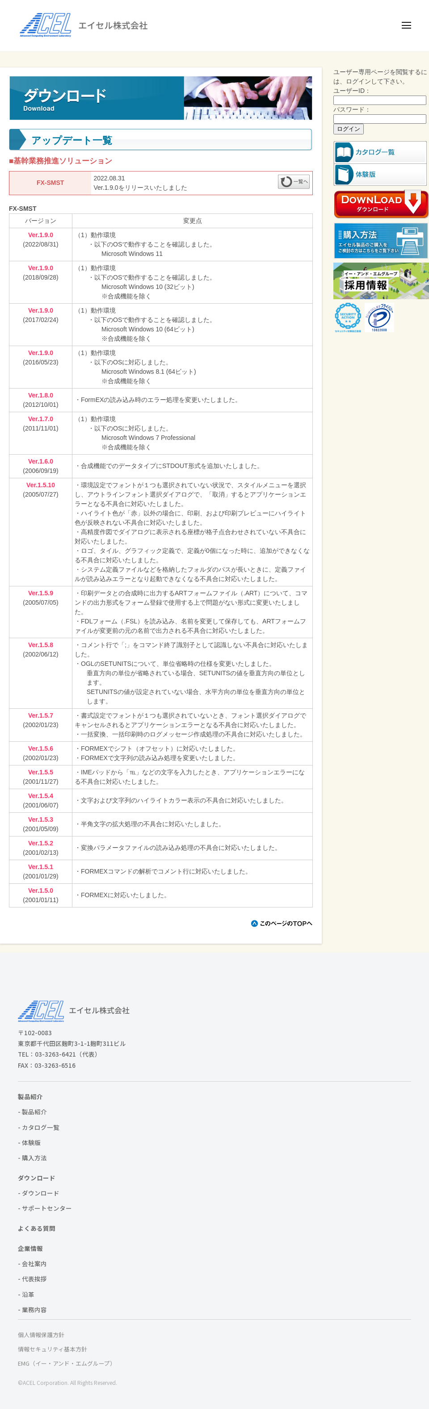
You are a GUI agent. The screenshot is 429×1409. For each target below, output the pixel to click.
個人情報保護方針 (41, 1334)
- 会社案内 (32, 1263)
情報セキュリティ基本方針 (52, 1349)
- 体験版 (29, 1142)
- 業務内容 (32, 1309)
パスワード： (352, 109)
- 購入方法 (32, 1157)
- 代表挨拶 (32, 1278)
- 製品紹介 (32, 1111)
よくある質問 (36, 1228)
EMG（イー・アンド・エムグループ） (67, 1363)
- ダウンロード (38, 1192)
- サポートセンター (45, 1208)
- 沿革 (26, 1294)
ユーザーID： (352, 90)
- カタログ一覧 (38, 1127)
